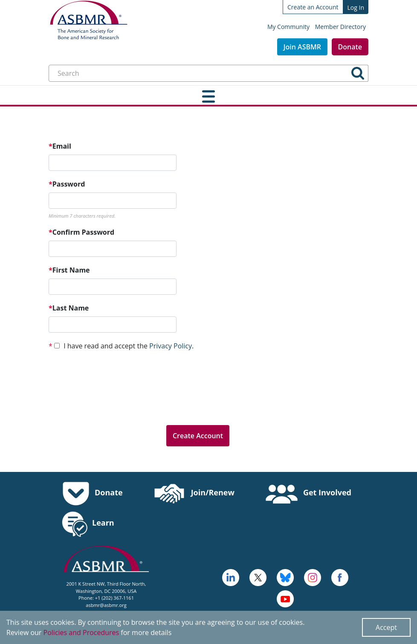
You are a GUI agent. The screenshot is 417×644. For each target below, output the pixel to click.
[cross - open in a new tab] (339, 576)
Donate (350, 47)
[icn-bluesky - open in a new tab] (285, 576)
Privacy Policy (170, 346)
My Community (288, 27)
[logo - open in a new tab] (230, 576)
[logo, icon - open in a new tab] (285, 598)
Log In (356, 7)
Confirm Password (81, 232)
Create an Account (313, 7)
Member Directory (340, 27)
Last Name (69, 308)
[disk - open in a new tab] (312, 576)
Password (67, 184)
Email (60, 146)
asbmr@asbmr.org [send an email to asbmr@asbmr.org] (106, 605)
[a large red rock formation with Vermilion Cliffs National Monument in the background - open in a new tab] (258, 576)
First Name (69, 270)
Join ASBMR (302, 47)
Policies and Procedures (81, 632)
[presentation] (113, 401)
